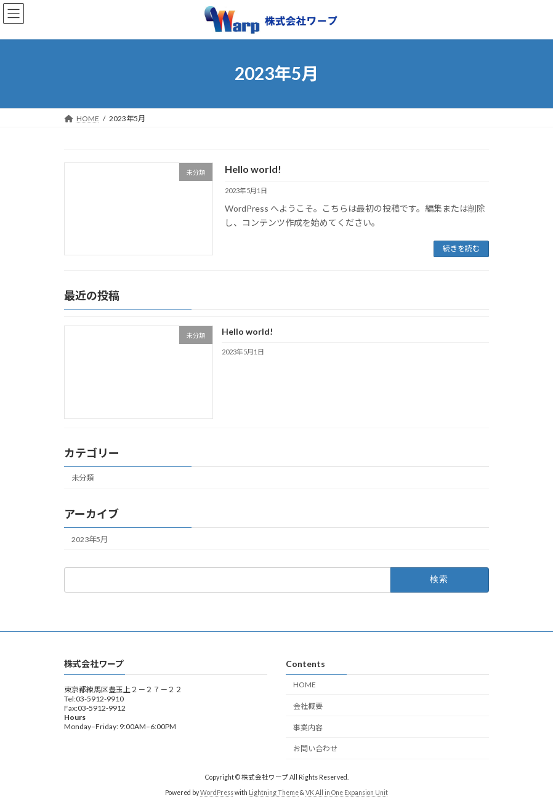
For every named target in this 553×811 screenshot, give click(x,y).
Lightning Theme (274, 792)
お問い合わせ (315, 748)
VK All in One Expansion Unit (346, 792)
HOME (304, 684)
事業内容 (308, 727)
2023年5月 (89, 539)
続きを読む (461, 248)
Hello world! (253, 169)
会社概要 (308, 705)
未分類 (82, 477)
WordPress (216, 792)
